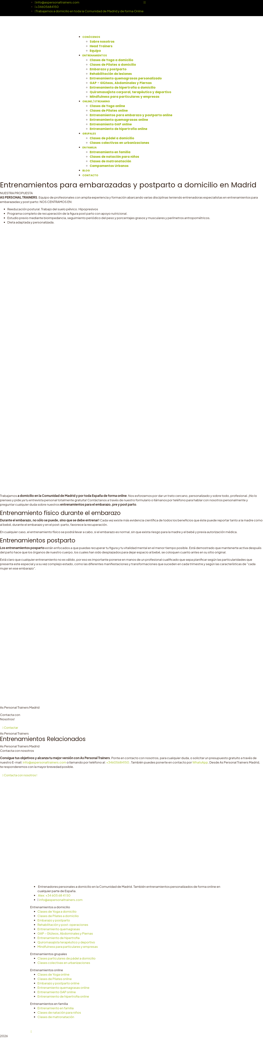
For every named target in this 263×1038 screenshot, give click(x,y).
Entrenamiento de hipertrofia (58, 938)
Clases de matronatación (55, 1017)
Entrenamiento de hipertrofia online (63, 996)
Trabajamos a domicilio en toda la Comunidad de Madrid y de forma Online (89, 11)
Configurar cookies (138, 1024)
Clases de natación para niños (59, 1012)
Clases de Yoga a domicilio (57, 911)
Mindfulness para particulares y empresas (67, 946)
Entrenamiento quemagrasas (58, 929)
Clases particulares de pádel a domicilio (66, 958)
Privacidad (100, 1024)
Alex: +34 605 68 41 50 (54, 895)
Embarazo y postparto (53, 920)
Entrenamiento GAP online (56, 992)
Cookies (116, 1024)
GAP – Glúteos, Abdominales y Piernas (65, 933)
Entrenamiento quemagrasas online (63, 987)
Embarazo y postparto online (58, 983)
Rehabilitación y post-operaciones (62, 925)
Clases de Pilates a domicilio (58, 916)
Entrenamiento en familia (55, 1008)
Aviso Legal (82, 1024)
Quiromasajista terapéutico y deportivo (66, 942)
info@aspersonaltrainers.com (57, 2)
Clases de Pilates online (54, 979)
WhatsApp (200, 762)
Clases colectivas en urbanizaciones (63, 963)
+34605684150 (47, 7)
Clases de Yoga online (53, 974)
